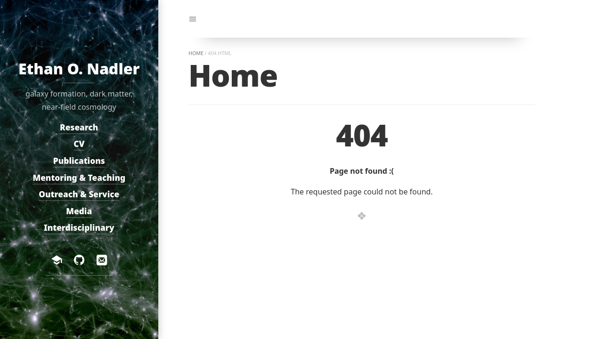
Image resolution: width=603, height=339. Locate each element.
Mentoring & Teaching (79, 177)
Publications (79, 160)
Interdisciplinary (79, 228)
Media (79, 211)
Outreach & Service (79, 194)
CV (78, 144)
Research (79, 127)
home (196, 53)
